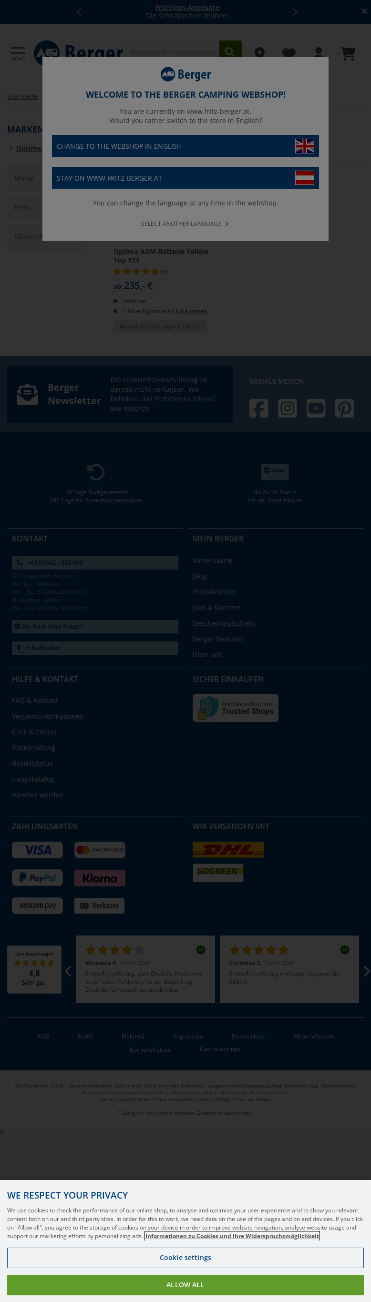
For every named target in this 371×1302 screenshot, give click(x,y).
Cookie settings (185, 1257)
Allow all (185, 1284)
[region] (185, 1241)
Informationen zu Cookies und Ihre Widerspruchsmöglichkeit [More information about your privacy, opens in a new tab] (232, 1236)
